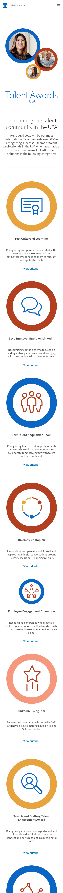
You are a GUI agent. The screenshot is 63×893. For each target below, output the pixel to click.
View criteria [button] (30, 268)
